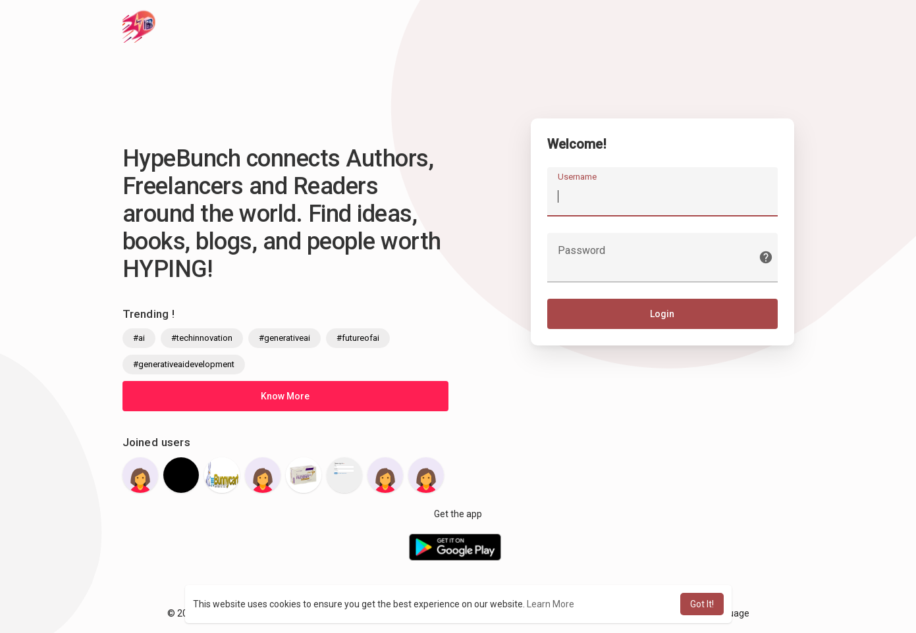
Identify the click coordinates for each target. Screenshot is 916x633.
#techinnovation (201, 338)
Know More (285, 396)
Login (662, 314)
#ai (139, 338)
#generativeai (284, 338)
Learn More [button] (550, 604)
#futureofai (358, 338)
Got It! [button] (702, 604)
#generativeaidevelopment (183, 364)
